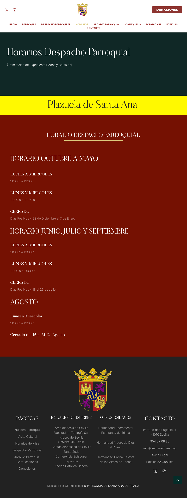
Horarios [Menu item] (82, 24)
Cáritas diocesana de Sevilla (71, 447)
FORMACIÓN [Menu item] (153, 24)
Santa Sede (71, 451)
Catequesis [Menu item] (133, 24)
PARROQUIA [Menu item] (29, 24)
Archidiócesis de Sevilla (71, 428)
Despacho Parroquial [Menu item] (56, 24)
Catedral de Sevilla (71, 442)
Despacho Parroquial (27, 450)
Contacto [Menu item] (94, 28)
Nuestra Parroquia (27, 430)
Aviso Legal (160, 455)
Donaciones (27, 468)
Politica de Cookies (159, 462)
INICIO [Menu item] (13, 24)
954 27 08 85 (160, 441)
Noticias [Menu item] (172, 24)
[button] (177, 480)
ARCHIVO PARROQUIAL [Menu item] (106, 24)
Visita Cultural (27, 436)
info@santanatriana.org (159, 448)
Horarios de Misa (27, 443)
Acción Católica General (71, 466)
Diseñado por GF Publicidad (65, 485)
